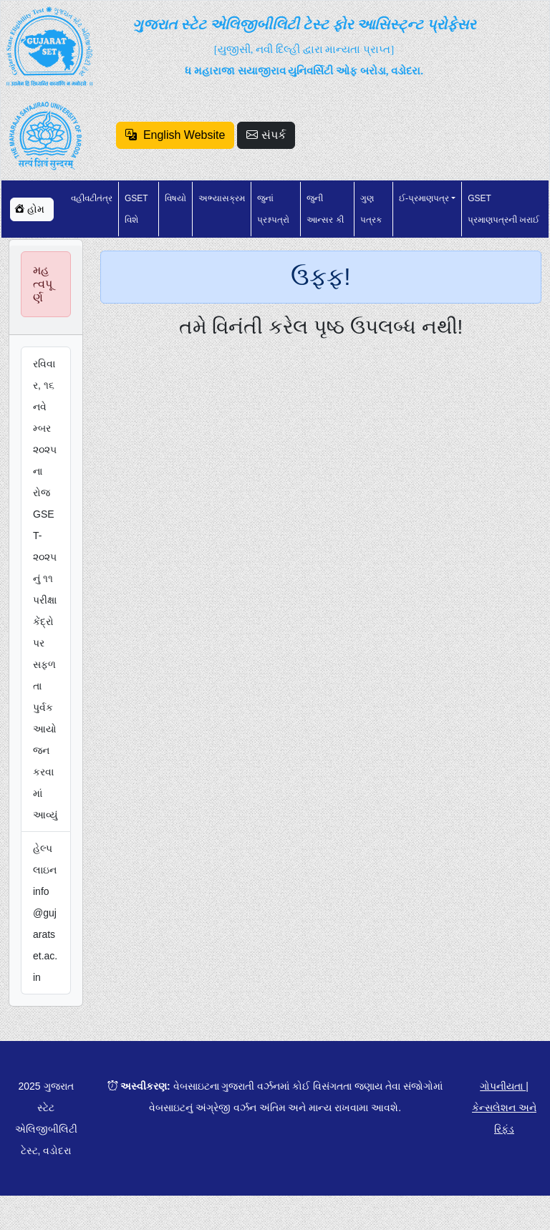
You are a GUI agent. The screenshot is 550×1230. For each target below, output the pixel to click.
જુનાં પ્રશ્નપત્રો (273, 209)
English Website (175, 135)
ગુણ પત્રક (371, 209)
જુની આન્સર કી (325, 209)
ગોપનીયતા (503, 1086)
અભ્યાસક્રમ (221, 198)
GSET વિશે (136, 209)
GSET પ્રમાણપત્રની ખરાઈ (503, 209)
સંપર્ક (265, 135)
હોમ (29, 209)
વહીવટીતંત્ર (91, 198)
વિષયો (175, 198)
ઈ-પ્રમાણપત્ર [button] (424, 198)
